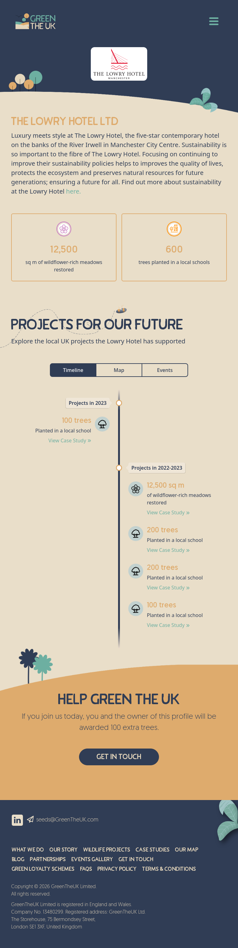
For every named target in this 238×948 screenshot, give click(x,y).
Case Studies (153, 849)
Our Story (64, 849)
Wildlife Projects (106, 849)
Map (119, 370)
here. (73, 191)
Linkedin (17, 820)
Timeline (73, 370)
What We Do (28, 849)
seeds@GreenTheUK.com (67, 820)
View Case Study (69, 440)
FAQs (86, 869)
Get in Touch (136, 859)
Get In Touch (119, 757)
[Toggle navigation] (214, 20)
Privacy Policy (117, 869)
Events (165, 370)
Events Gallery (92, 859)
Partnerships (48, 859)
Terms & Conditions (169, 869)
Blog (18, 859)
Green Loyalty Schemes (43, 869)
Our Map (186, 849)
